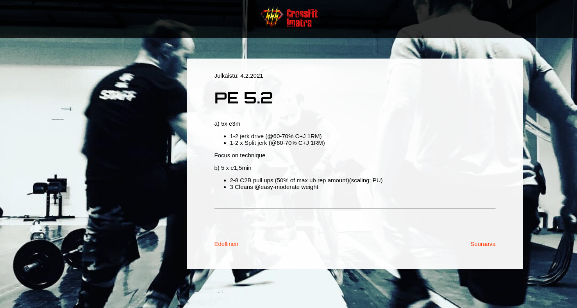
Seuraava (482, 243)
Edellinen (226, 243)
